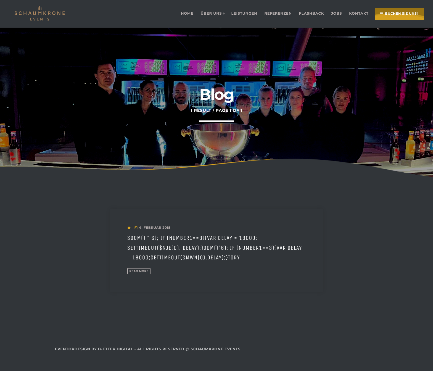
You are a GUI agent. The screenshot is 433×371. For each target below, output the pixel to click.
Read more (141, 280)
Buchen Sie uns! (398, 14)
